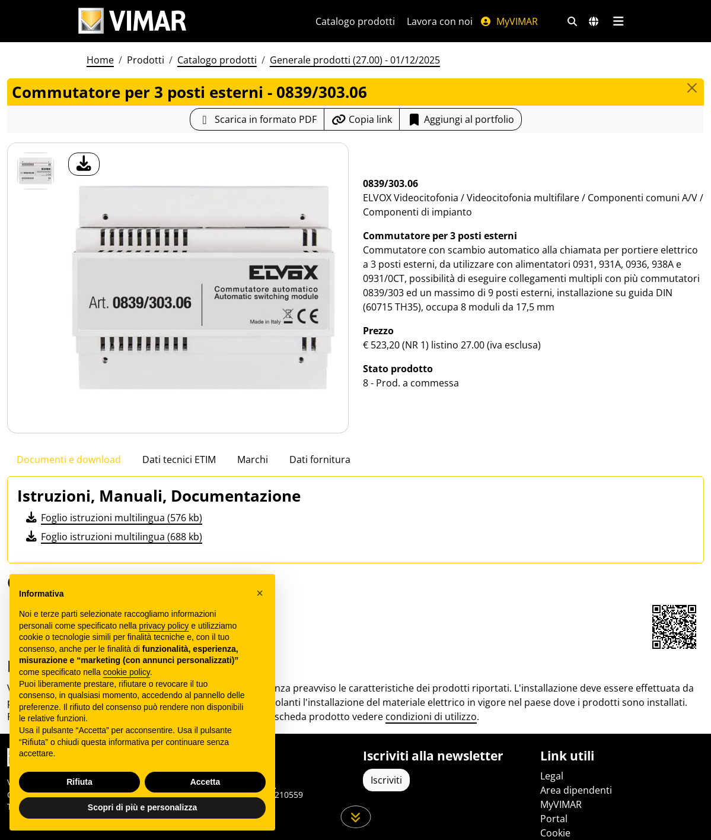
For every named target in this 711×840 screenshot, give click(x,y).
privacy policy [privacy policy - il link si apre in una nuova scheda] (164, 625)
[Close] (692, 88)
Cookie (555, 832)
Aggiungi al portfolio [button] (460, 119)
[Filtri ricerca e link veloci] (572, 21)
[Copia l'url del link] (362, 119)
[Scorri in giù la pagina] (355, 817)
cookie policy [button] (126, 672)
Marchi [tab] (252, 459)
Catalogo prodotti (355, 21)
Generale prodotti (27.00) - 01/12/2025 (355, 59)
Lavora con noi (440, 21)
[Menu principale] (618, 21)
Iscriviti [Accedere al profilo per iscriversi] (386, 780)
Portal (553, 818)
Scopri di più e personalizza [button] (142, 807)
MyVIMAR (509, 21)
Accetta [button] (205, 782)
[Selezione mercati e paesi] (594, 21)
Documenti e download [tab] (69, 459)
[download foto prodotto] (84, 164)
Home (100, 59)
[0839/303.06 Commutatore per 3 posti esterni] (35, 171)
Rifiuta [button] (79, 782)
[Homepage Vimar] (182, 21)
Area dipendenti (576, 790)
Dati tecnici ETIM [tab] (179, 459)
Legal (551, 775)
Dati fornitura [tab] (319, 459)
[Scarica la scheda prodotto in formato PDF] (257, 119)
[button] (259, 593)
